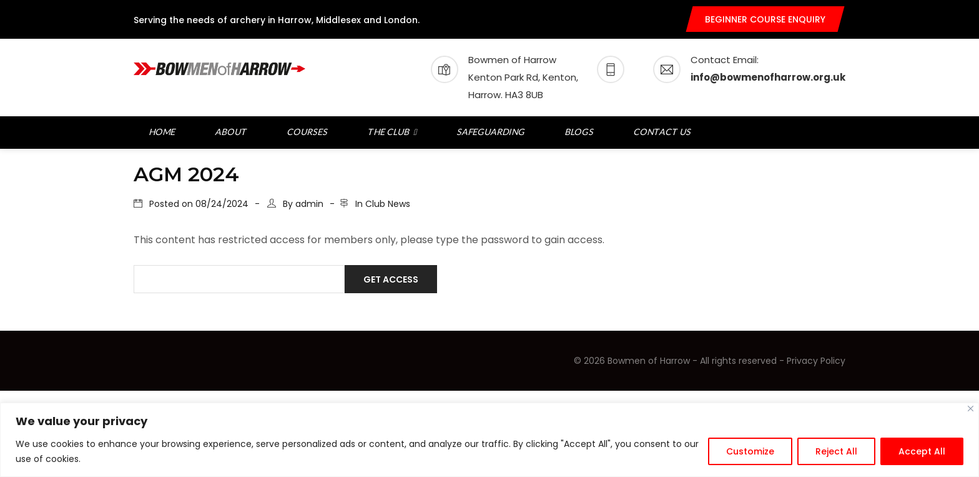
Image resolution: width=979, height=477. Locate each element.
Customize (750, 451)
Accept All (921, 451)
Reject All (836, 451)
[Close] (970, 408)
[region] (489, 440)
